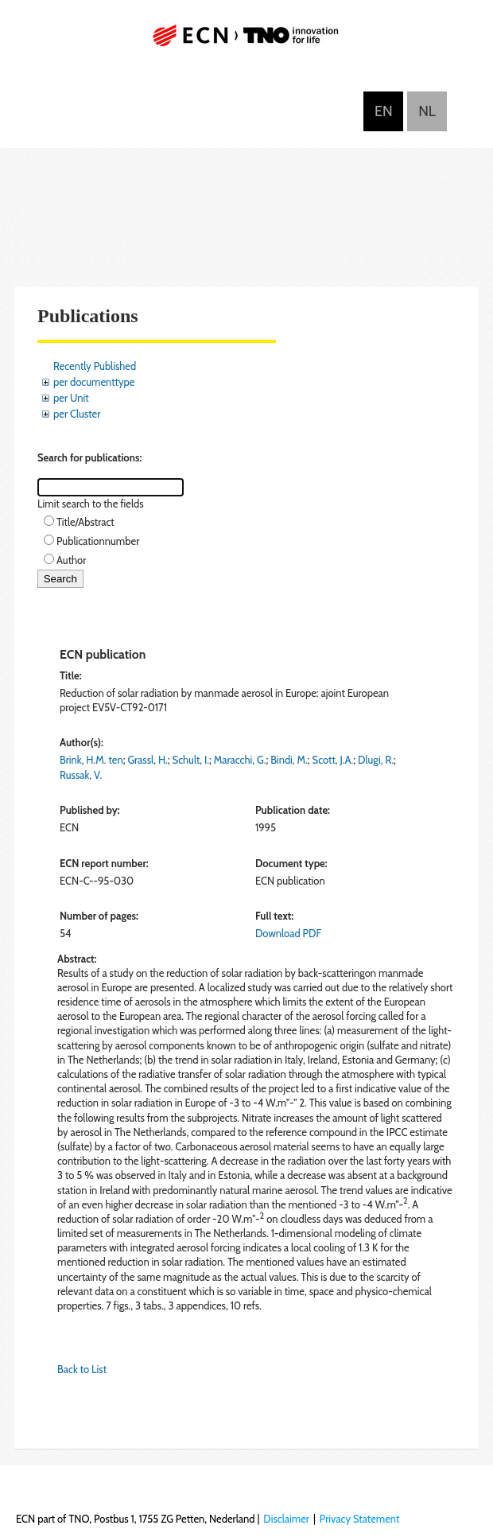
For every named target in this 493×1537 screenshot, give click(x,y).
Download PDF (288, 933)
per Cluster (76, 413)
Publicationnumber (97, 541)
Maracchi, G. (240, 759)
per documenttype (93, 381)
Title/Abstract (85, 522)
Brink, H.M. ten (91, 759)
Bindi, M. (289, 759)
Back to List (82, 1369)
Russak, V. (81, 774)
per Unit (71, 397)
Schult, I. (191, 759)
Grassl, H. (147, 759)
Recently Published (94, 366)
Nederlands (427, 111)
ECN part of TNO (246, 42)
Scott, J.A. (333, 759)
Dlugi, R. (376, 759)
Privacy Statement (360, 1518)
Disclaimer (286, 1518)
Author (71, 560)
